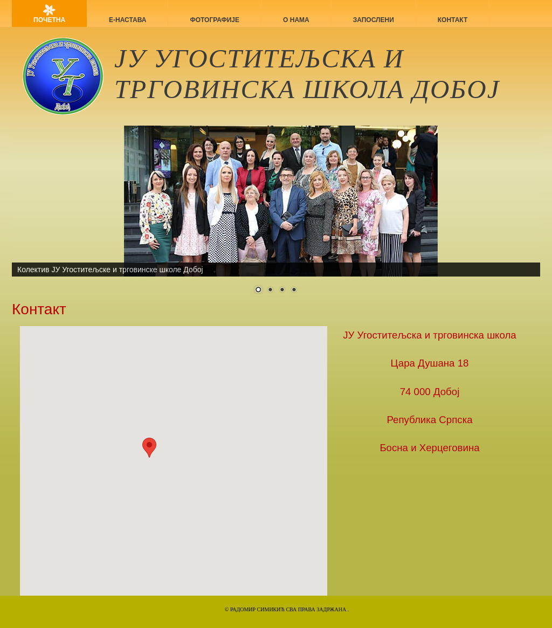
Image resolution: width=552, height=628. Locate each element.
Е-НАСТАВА (127, 20)
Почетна (49, 20)
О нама (296, 20)
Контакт (453, 20)
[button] (149, 448)
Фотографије (214, 20)
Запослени (373, 20)
